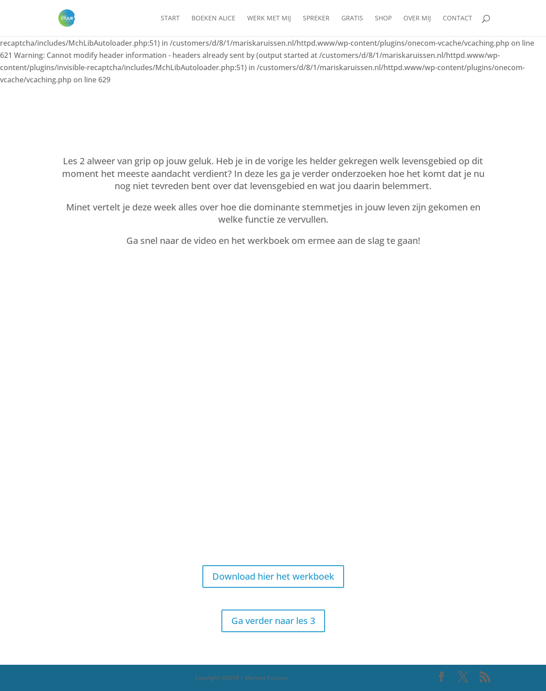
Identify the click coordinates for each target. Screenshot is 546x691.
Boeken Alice (213, 18)
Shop (383, 18)
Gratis (352, 18)
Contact (457, 18)
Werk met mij (269, 18)
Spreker (316, 18)
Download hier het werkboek (273, 576)
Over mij (417, 18)
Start (170, 18)
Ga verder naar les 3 (273, 621)
